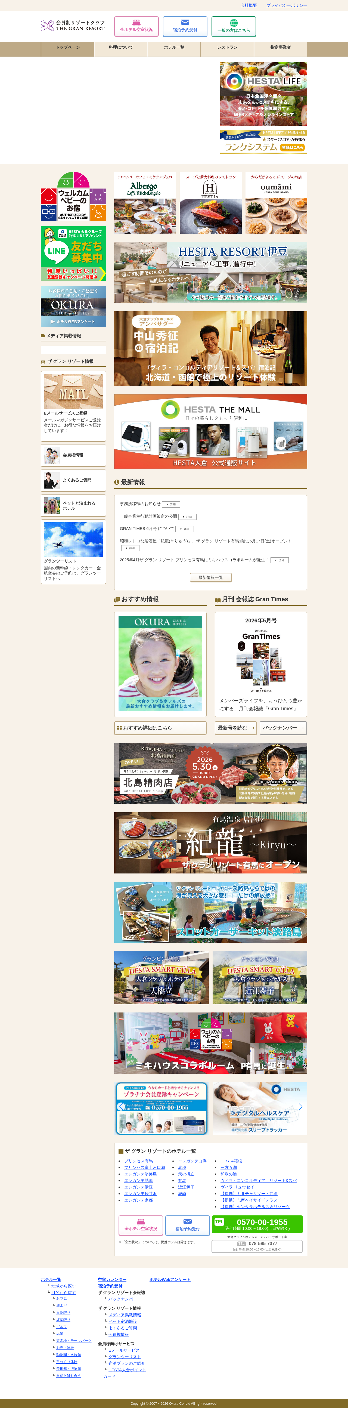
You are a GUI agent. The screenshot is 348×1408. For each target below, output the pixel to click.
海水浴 (61, 1306)
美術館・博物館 (68, 1369)
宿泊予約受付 (185, 26)
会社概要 (249, 5)
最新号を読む (232, 728)
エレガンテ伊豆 (138, 1187)
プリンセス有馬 (138, 1161)
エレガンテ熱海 (138, 1180)
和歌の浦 (228, 1174)
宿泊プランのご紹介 (126, 1363)
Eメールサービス (124, 1350)
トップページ (67, 47)
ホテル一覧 (174, 47)
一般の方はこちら (233, 26)
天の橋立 (186, 1174)
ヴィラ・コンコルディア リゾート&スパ (258, 1180)
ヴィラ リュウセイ (237, 1187)
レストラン (227, 47)
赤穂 (182, 1167)
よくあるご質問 (122, 1328)
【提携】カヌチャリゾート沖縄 (249, 1193)
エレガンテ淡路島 (140, 1174)
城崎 (182, 1193)
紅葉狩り (63, 1320)
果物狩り (63, 1313)
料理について (121, 47)
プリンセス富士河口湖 (144, 1167)
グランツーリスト (124, 1356)
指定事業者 (281, 47)
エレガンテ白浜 (192, 1161)
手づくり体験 (66, 1362)
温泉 (59, 1334)
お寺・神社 (65, 1348)
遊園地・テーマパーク (74, 1341)
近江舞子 (186, 1187)
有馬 (182, 1180)
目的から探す (63, 1292)
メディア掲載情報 (124, 1315)
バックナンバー (280, 728)
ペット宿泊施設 (122, 1321)
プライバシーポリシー (286, 5)
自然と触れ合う (68, 1376)
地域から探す (63, 1286)
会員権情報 (118, 1334)
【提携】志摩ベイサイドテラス (249, 1200)
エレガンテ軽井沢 (140, 1193)
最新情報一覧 (210, 577)
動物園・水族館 (68, 1355)
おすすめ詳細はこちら (144, 728)
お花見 (61, 1298)
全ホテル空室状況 (136, 26)
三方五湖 (228, 1167)
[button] (121, 1107)
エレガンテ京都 (138, 1200)
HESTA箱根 (231, 1161)
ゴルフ (61, 1327)
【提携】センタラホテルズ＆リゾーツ (255, 1206)
